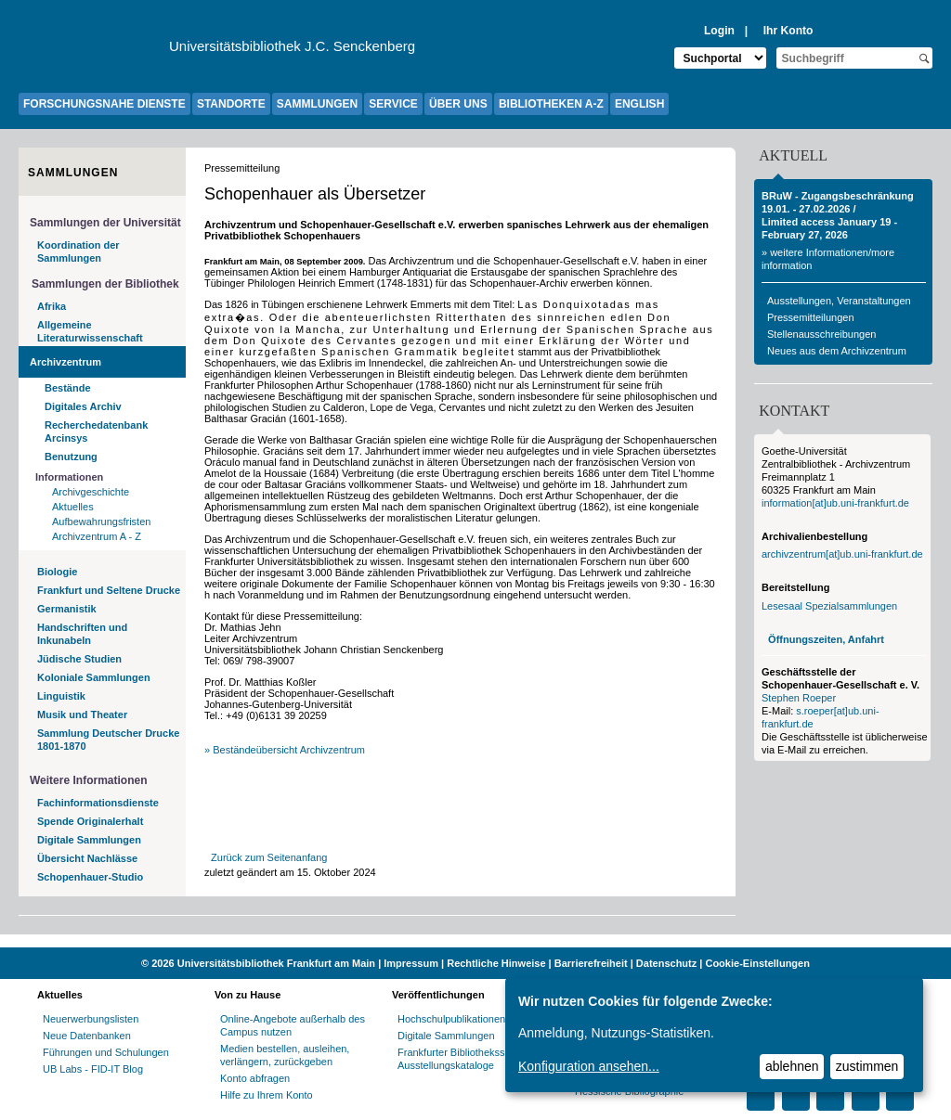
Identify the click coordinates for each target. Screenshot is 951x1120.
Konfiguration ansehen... (588, 1066)
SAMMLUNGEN (317, 103)
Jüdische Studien (79, 658)
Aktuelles (73, 506)
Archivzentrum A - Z (96, 536)
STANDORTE (231, 103)
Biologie (57, 571)
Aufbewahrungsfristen (101, 521)
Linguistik (61, 696)
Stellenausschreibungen (821, 334)
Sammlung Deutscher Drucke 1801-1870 (108, 739)
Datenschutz (666, 963)
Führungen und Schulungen (106, 1052)
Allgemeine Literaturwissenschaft (90, 331)
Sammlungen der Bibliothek (105, 283)
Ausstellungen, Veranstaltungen (839, 300)
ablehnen (792, 1066)
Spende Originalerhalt (90, 821)
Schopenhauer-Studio (90, 876)
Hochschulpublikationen (451, 1018)
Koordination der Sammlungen (78, 251)
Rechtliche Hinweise (496, 963)
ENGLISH (639, 103)
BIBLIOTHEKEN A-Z (551, 103)
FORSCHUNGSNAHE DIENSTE (104, 103)
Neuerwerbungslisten (90, 1018)
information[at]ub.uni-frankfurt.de (835, 503)
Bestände (68, 387)
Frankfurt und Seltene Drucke (108, 590)
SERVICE (393, 103)
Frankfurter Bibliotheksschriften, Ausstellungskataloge (469, 1059)
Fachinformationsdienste (98, 802)
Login (719, 30)
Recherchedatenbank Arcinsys (96, 431)
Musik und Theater (82, 714)
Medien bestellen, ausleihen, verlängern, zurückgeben (284, 1055)
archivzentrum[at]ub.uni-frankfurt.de (842, 554)
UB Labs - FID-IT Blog (93, 1069)
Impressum (411, 963)
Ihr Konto (788, 30)
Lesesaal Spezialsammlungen (829, 605)
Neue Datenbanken (87, 1035)
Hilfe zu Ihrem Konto (266, 1095)
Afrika (51, 306)
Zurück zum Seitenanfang (269, 857)
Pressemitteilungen (810, 317)
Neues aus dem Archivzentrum (836, 350)
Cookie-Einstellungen (757, 963)
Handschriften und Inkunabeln (82, 634)
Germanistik (67, 608)
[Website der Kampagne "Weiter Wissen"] (475, 940)
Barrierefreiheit (591, 963)
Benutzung (71, 456)
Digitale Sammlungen (89, 839)
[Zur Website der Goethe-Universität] (94, 51)
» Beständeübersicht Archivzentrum (284, 749)
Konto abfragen (255, 1078)
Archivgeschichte (90, 491)
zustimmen (867, 1066)
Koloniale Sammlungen (93, 677)
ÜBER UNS (458, 103)
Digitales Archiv (83, 406)
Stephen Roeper (799, 697)
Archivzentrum (65, 361)
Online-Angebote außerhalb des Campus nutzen (292, 1025)
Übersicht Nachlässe (87, 858)
